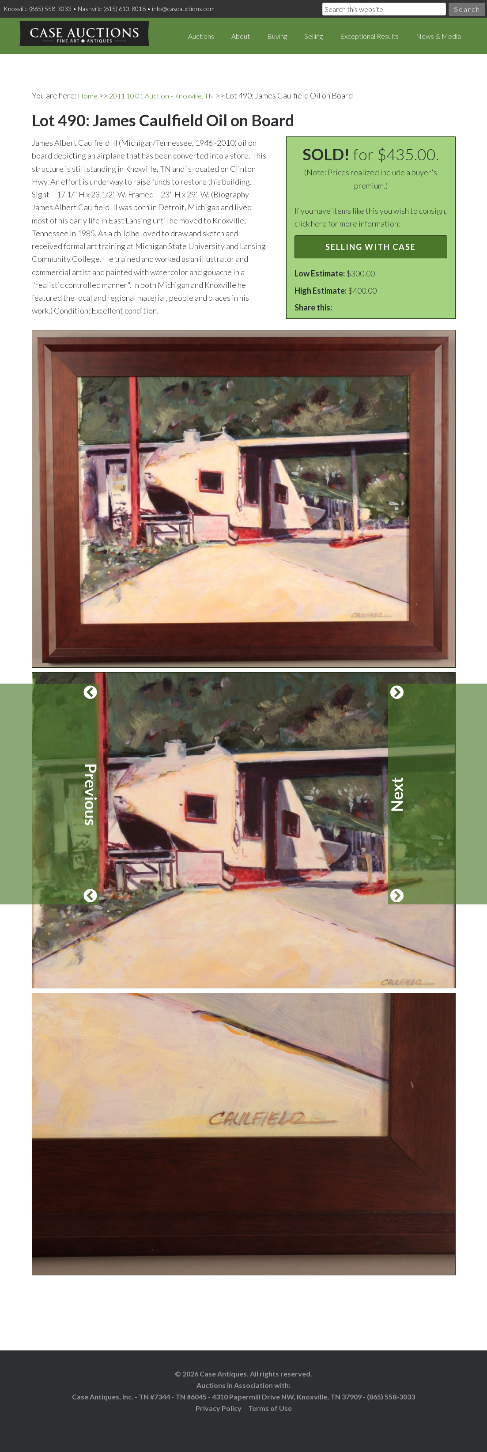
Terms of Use (270, 1407)
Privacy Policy (219, 1407)
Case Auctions (84, 35)
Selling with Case (370, 246)
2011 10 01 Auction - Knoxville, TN (168, 94)
